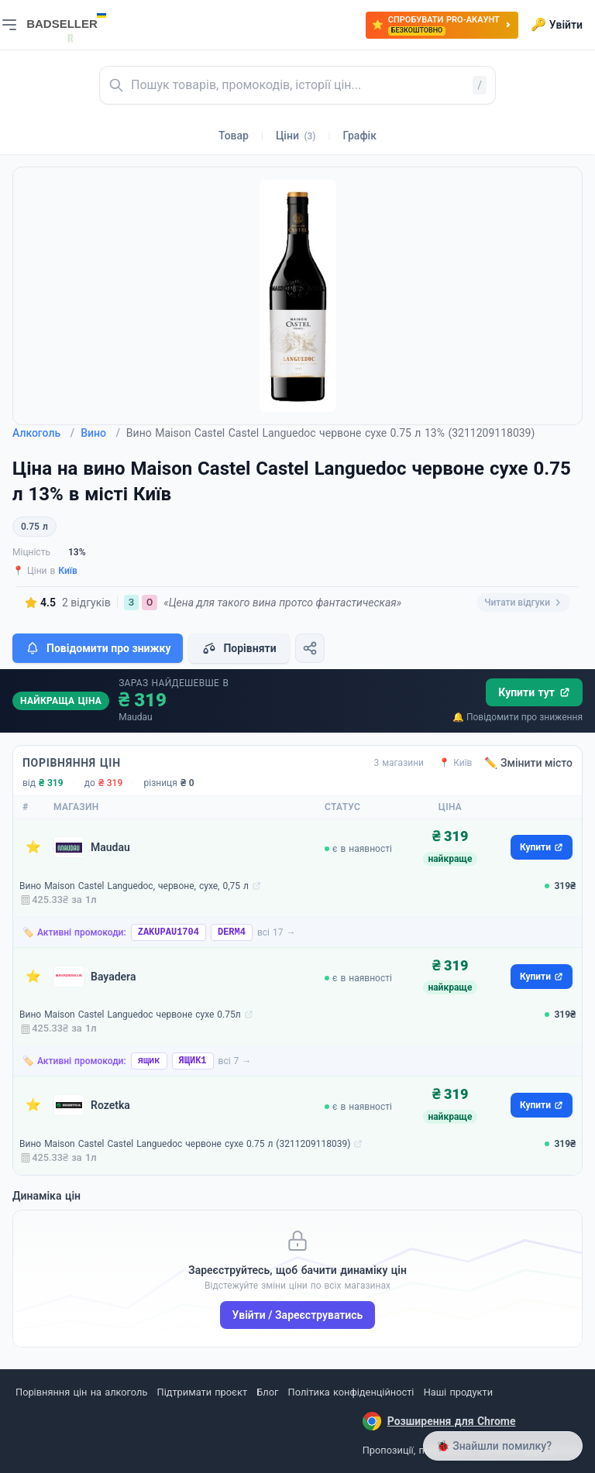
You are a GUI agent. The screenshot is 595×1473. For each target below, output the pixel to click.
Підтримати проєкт (202, 1392)
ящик (149, 1061)
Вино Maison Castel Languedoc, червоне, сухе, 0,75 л (134, 886)
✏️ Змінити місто (528, 763)
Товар (233, 135)
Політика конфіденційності (351, 1392)
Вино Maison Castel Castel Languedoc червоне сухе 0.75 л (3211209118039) (184, 1143)
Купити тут (534, 692)
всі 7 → (235, 1061)
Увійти (557, 24)
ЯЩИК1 (193, 1061)
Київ (67, 570)
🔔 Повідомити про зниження (517, 717)
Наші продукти (458, 1392)
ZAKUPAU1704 (168, 932)
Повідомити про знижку (97, 648)
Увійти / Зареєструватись (297, 1315)
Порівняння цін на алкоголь (81, 1392)
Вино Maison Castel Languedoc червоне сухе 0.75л (130, 1014)
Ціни (296, 135)
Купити (541, 847)
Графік (360, 135)
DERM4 (232, 932)
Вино (100, 433)
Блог (267, 1392)
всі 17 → (276, 932)
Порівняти (238, 648)
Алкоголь (43, 433)
